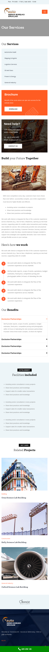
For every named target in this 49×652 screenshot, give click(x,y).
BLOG (4, 640)
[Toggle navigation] (45, 12)
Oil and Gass (8, 70)
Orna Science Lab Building (14, 497)
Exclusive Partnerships (11, 319)
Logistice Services (10, 64)
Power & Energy (10, 76)
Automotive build (10, 52)
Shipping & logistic (10, 58)
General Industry (10, 82)
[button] (23, 177)
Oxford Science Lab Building (15, 587)
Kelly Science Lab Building (14, 542)
